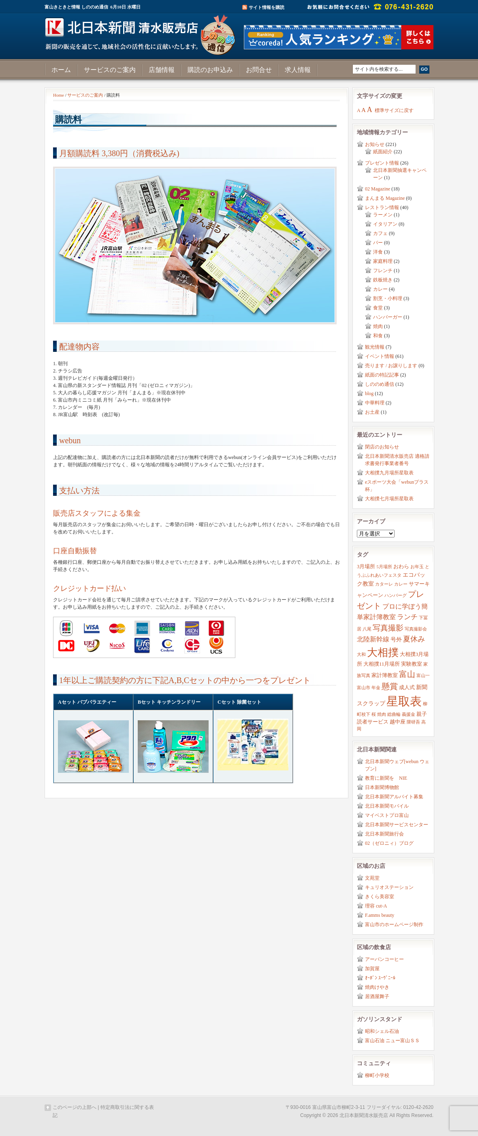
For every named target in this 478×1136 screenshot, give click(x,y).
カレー (380, 289)
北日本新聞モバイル (387, 806)
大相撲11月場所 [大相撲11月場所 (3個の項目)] (381, 664)
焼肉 (378, 326)
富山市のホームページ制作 (394, 924)
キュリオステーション (389, 887)
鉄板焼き (383, 280)
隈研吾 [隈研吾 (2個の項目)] (413, 722)
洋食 (378, 252)
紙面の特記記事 (382, 375)
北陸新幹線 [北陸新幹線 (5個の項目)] (373, 639)
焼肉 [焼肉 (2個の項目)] (381, 714)
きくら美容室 (379, 896)
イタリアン (385, 224)
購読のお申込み (210, 69)
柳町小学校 (377, 1075)
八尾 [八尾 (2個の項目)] (367, 629)
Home (58, 95)
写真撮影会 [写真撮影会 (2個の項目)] (416, 629)
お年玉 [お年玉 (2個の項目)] (417, 567)
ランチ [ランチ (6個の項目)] (407, 617)
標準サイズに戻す (394, 110)
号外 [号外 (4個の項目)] (396, 639)
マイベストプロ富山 (387, 815)
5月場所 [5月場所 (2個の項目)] (384, 567)
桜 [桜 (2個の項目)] (373, 714)
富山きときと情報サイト (142, 31)
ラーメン (383, 215)
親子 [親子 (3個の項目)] (421, 714)
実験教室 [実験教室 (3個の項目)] (411, 664)
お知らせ (374, 144)
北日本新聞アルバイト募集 (394, 797)
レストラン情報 (382, 207)
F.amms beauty (379, 915)
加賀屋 (372, 968)
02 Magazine (377, 189)
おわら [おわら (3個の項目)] (401, 566)
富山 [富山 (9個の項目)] (407, 674)
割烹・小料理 (387, 298)
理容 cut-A (376, 906)
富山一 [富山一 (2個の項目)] (423, 675)
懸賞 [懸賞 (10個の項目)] (390, 686)
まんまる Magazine (385, 198)
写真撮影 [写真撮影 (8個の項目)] (388, 628)
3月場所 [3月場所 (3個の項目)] (366, 566)
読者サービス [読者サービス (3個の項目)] (372, 722)
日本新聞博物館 (382, 787)
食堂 (378, 308)
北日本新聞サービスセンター (396, 824)
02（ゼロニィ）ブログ (389, 843)
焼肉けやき (377, 987)
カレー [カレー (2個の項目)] (401, 584)
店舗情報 (162, 69)
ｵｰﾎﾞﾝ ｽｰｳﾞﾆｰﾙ (380, 978)
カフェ (380, 233)
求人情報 (298, 69)
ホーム (61, 69)
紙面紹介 (383, 151)
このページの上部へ (74, 1107)
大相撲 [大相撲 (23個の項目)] (383, 652)
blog (369, 393)
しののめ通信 (379, 384)
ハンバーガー (387, 317)
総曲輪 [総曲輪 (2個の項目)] (394, 714)
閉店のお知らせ (382, 447)
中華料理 (374, 403)
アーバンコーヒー (384, 959)
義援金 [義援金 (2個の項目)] (408, 714)
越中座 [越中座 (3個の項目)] (397, 722)
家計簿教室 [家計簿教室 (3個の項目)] (384, 675)
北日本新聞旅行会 (384, 834)
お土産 (372, 412)
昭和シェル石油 (382, 1031)
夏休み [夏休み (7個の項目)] (414, 639)
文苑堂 (372, 878)
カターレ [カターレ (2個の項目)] (384, 584)
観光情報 (374, 347)
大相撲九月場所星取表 (389, 473)
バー (378, 242)
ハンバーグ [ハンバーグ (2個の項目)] (395, 595)
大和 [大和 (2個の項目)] (361, 654)
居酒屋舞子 (377, 996)
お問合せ (259, 69)
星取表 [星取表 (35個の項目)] (404, 701)
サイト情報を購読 (266, 7)
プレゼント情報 (382, 163)
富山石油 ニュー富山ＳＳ (392, 1040)
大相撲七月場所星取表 (389, 498)
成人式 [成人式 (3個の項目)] (407, 687)
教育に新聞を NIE (386, 778)
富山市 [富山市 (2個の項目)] (363, 687)
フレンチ (383, 270)
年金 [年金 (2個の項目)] (375, 687)
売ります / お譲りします (391, 365)
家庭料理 (383, 261)
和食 (378, 335)
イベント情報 (379, 356)
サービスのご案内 (110, 69)
